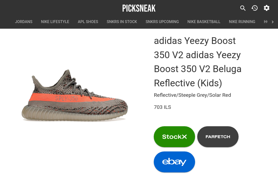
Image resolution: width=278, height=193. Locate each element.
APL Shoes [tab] (88, 22)
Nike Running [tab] (242, 22)
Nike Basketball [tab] (204, 22)
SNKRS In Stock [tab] (122, 22)
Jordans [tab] (24, 22)
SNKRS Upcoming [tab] (162, 22)
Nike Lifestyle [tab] (55, 22)
